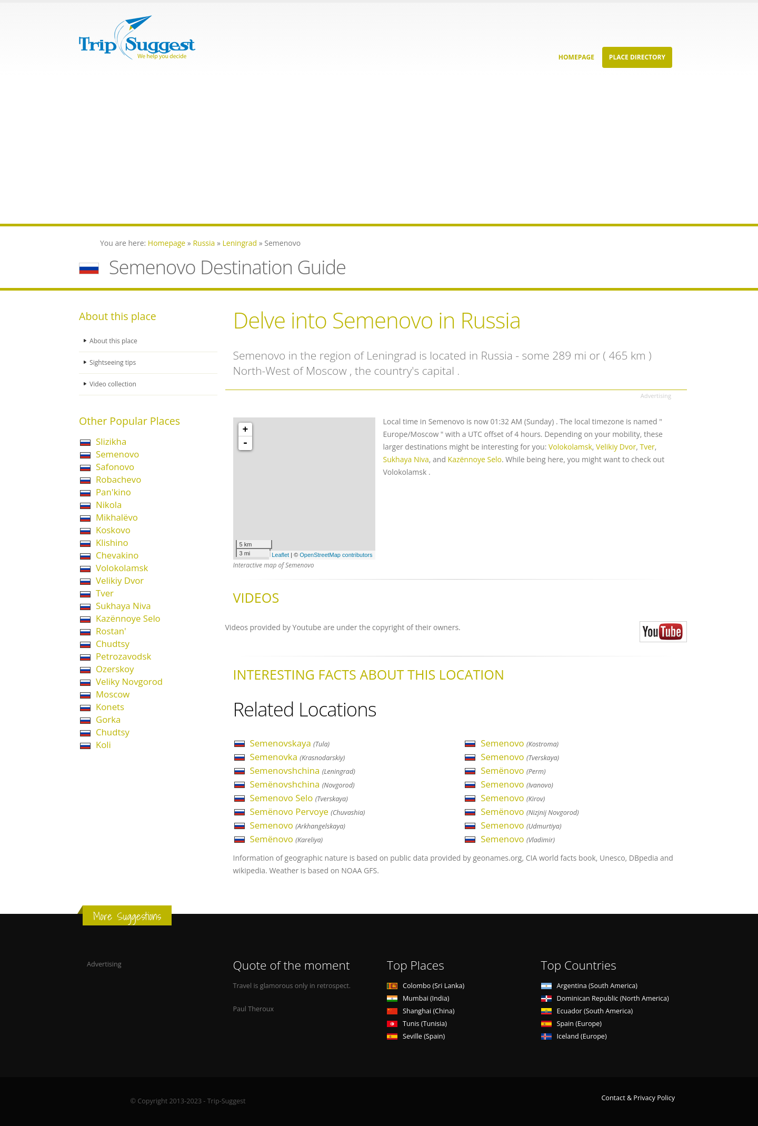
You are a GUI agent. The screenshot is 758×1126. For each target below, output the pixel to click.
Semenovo (117, 454)
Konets (110, 707)
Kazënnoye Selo (128, 618)
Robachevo (118, 479)
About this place (114, 340)
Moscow (112, 694)
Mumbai (418, 998)
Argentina (589, 985)
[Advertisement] (316, 150)
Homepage (576, 57)
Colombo (425, 985)
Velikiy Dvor (120, 580)
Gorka (108, 719)
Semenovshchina (302, 770)
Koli (103, 745)
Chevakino (117, 555)
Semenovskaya (290, 743)
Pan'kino (113, 492)
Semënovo (286, 839)
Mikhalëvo (117, 517)
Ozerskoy (115, 669)
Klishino (112, 542)
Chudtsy (112, 643)
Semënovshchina (302, 784)
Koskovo (113, 530)
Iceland (574, 1036)
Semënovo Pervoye (307, 811)
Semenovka (297, 757)
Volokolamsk (122, 568)
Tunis (417, 1023)
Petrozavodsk (123, 656)
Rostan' (111, 631)
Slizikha (111, 441)
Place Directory (637, 57)
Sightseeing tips (113, 362)
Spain (571, 1023)
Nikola (109, 505)
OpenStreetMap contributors (336, 555)
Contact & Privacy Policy (638, 1097)
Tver (105, 593)
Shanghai (420, 1011)
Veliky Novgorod (129, 681)
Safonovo (115, 467)
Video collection (113, 384)
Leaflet (280, 555)
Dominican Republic (605, 998)
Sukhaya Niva (123, 606)
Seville (416, 1036)
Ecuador (587, 1011)
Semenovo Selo (299, 798)
